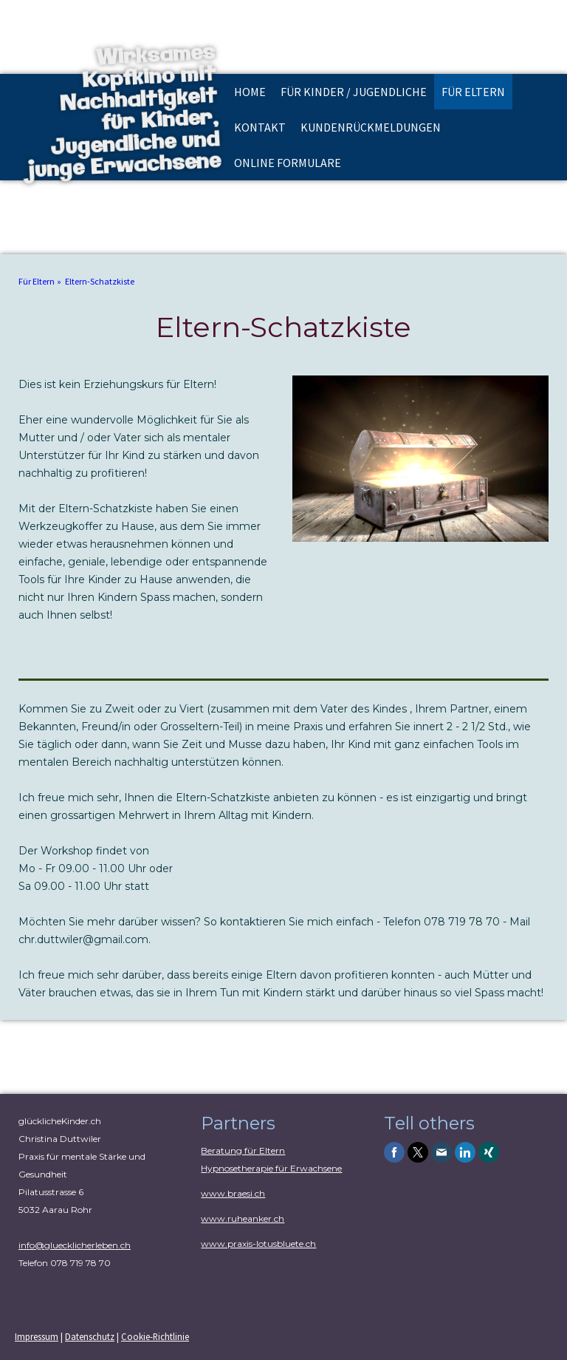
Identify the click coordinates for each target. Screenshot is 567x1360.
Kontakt (260, 127)
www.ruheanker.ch (242, 1218)
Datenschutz (89, 1336)
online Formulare (287, 162)
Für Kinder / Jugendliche (354, 91)
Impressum (36, 1336)
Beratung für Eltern (243, 1150)
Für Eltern (473, 91)
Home (250, 91)
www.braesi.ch (233, 1193)
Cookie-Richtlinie (155, 1336)
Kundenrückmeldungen (370, 127)
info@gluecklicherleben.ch (74, 1245)
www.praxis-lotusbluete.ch (258, 1243)
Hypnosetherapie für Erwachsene (271, 1168)
